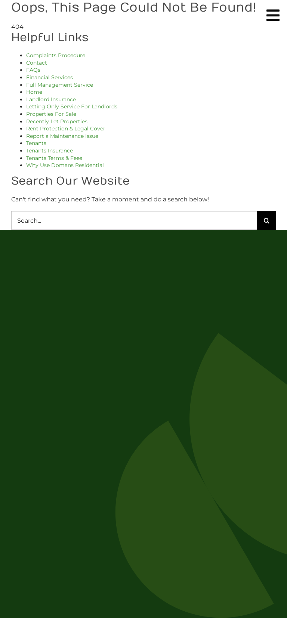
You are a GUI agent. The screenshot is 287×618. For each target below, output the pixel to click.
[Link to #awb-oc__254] (273, 15)
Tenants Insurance (49, 150)
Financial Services (49, 77)
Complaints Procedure (55, 55)
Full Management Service (59, 84)
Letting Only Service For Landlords (71, 106)
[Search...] (134, 220)
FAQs (33, 70)
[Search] (266, 220)
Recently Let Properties (56, 121)
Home (34, 92)
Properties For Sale (51, 114)
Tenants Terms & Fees (54, 158)
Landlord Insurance (51, 99)
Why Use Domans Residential (65, 165)
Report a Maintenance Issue (62, 136)
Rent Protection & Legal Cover (65, 128)
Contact (36, 62)
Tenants (36, 143)
